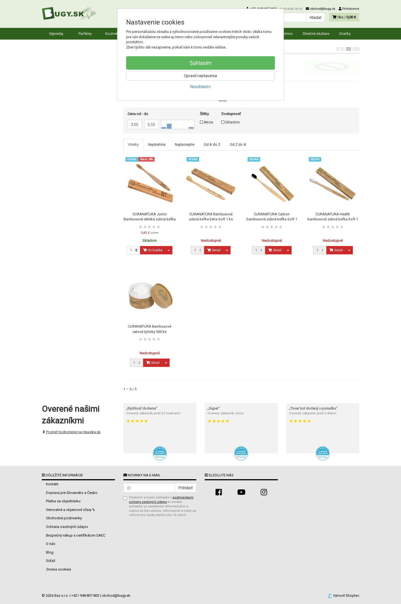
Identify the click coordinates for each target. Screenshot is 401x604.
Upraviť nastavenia (200, 76)
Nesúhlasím (200, 86)
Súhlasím (201, 63)
